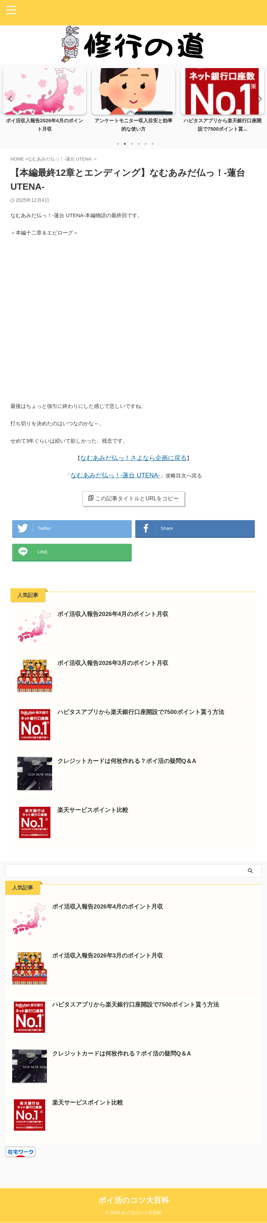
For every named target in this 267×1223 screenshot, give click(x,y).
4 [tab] (138, 143)
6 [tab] (152, 143)
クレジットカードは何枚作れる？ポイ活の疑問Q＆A (130, 767)
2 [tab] (124, 143)
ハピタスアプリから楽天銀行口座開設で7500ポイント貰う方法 (145, 718)
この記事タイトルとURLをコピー (133, 498)
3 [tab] (131, 143)
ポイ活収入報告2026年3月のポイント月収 (116, 669)
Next (257, 98)
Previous (9, 98)
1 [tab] (117, 143)
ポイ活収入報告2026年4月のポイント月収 (116, 620)
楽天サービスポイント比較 (94, 816)
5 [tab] (145, 143)
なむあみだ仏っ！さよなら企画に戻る (133, 458)
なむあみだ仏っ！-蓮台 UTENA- (115, 475)
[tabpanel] (44, 102)
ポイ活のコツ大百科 (133, 1200)
